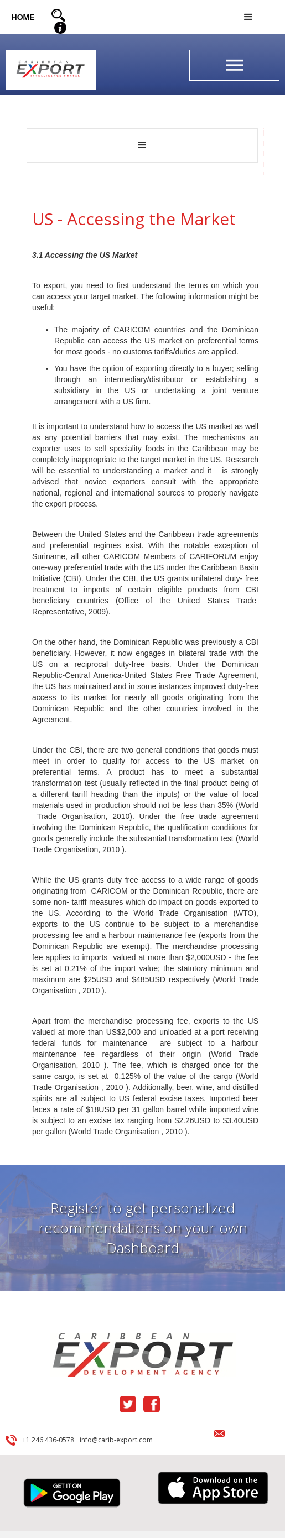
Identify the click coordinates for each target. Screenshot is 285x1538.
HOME (23, 17)
